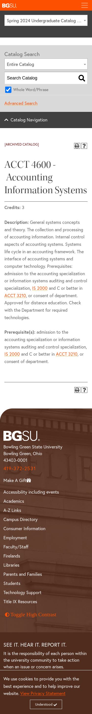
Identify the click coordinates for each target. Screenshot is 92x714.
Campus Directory (20, 519)
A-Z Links (12, 510)
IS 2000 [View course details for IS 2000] (40, 288)
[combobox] (46, 20)
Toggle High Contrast (30, 614)
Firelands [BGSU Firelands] (11, 556)
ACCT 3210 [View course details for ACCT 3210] (15, 295)
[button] (38, 5)
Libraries (11, 565)
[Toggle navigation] (84, 5)
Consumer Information (24, 528)
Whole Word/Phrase (30, 89)
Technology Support (22, 592)
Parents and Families (22, 574)
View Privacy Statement (43, 693)
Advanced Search (21, 103)
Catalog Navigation (29, 120)
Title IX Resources (20, 601)
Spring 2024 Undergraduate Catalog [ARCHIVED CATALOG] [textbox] (47, 20)
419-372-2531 (19, 468)
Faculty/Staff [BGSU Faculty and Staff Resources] (15, 547)
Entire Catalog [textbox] (20, 64)
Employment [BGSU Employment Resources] (15, 537)
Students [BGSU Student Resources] (11, 583)
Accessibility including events (31, 492)
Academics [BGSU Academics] (13, 501)
